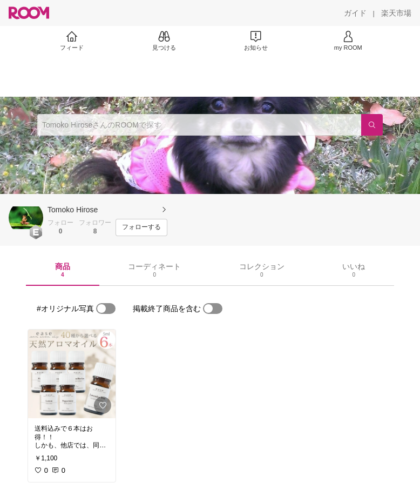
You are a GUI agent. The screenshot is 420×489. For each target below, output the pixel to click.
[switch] (106, 308)
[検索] (372, 125)
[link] (72, 374)
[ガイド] (355, 13)
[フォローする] (141, 227)
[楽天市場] (396, 13)
